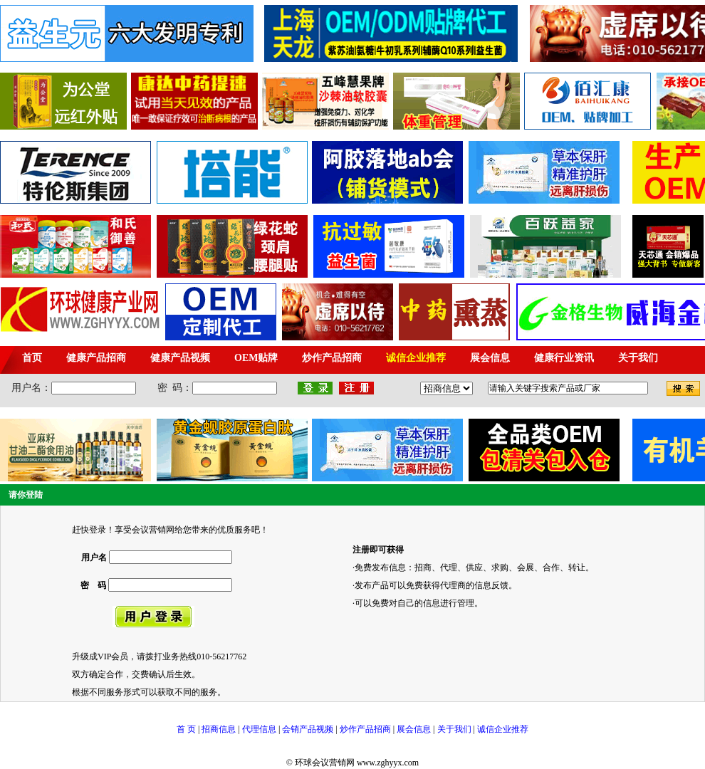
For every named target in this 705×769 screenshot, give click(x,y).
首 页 (186, 729)
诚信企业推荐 (502, 729)
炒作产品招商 (365, 729)
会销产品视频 (307, 729)
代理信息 (258, 729)
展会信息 (414, 729)
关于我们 (454, 729)
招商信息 (219, 729)
